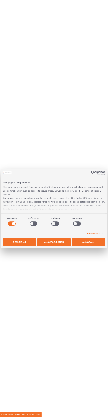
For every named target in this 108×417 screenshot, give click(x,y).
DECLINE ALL (20, 242)
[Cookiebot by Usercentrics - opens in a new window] (93, 173)
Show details (93, 233)
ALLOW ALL (88, 242)
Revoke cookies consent (31, 414)
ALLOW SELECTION (54, 242)
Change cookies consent (10, 414)
